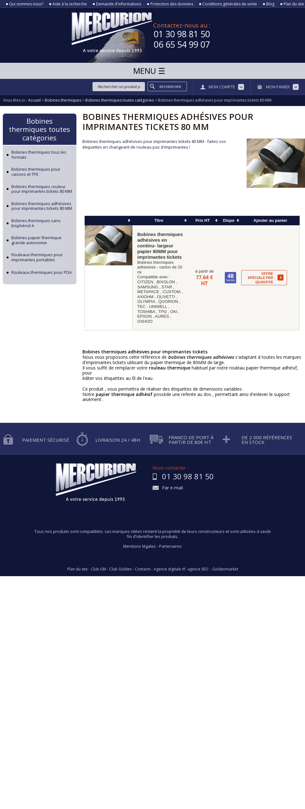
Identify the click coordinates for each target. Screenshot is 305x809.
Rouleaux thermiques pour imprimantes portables (37, 257)
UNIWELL (158, 306)
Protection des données (171, 4)
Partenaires (170, 546)
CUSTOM (171, 291)
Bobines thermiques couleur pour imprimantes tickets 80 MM (41, 189)
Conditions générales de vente (229, 4)
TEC (141, 306)
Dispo (228, 220)
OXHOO (144, 321)
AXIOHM (145, 296)
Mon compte (222, 87)
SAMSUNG (147, 287)
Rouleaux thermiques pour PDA (41, 272)
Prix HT (202, 220)
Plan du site (294, 4)
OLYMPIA (146, 301)
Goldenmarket (225, 569)
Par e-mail (172, 488)
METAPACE (148, 291)
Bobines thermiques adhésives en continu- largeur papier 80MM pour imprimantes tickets (160, 246)
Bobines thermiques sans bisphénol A (36, 223)
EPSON (144, 316)
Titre (158, 220)
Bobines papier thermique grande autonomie (36, 240)
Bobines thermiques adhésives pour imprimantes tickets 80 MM (41, 206)
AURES (162, 316)
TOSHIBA (146, 311)
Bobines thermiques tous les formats (38, 155)
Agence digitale (167, 569)
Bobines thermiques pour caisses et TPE (35, 172)
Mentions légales (139, 546)
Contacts (143, 569)
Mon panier (278, 87)
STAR (166, 287)
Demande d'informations (118, 4)
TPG (162, 311)
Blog (270, 4)
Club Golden (120, 569)
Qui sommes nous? (26, 4)
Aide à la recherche (69, 4)
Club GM (98, 569)
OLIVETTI (166, 296)
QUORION (168, 301)
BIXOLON (166, 282)
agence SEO (198, 569)
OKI (173, 311)
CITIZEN (145, 282)
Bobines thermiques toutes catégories (39, 129)
